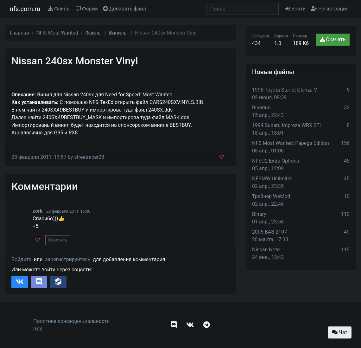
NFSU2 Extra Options (275, 161)
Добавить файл (124, 9)
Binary (259, 214)
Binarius (261, 108)
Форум (87, 9)
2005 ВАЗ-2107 (269, 232)
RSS (37, 329)
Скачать (332, 39)
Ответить (57, 239)
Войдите (21, 259)
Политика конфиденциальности (71, 321)
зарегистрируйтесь (67, 259)
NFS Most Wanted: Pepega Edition (290, 143)
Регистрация (330, 9)
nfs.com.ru (25, 9)
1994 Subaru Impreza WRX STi (286, 125)
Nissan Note (266, 250)
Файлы (59, 9)
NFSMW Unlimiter (272, 179)
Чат (339, 332)
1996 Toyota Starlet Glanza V (284, 90)
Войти (295, 9)
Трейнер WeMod (271, 196)
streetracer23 (89, 157)
